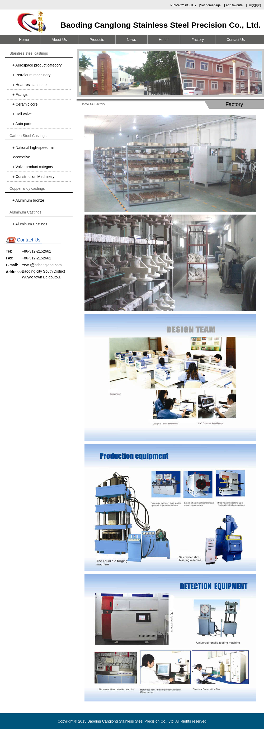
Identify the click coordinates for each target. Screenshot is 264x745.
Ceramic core (26, 104)
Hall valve (23, 114)
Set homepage (210, 5)
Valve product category (34, 167)
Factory (197, 39)
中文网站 (255, 5)
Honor (164, 39)
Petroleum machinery (32, 75)
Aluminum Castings (31, 224)
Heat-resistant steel (31, 85)
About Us (59, 39)
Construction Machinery (34, 176)
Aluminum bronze (29, 200)
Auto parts (23, 124)
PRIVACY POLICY (184, 5)
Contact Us (236, 39)
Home (24, 39)
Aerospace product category (38, 65)
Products (96, 39)
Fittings (21, 94)
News (131, 39)
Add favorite (234, 5)
